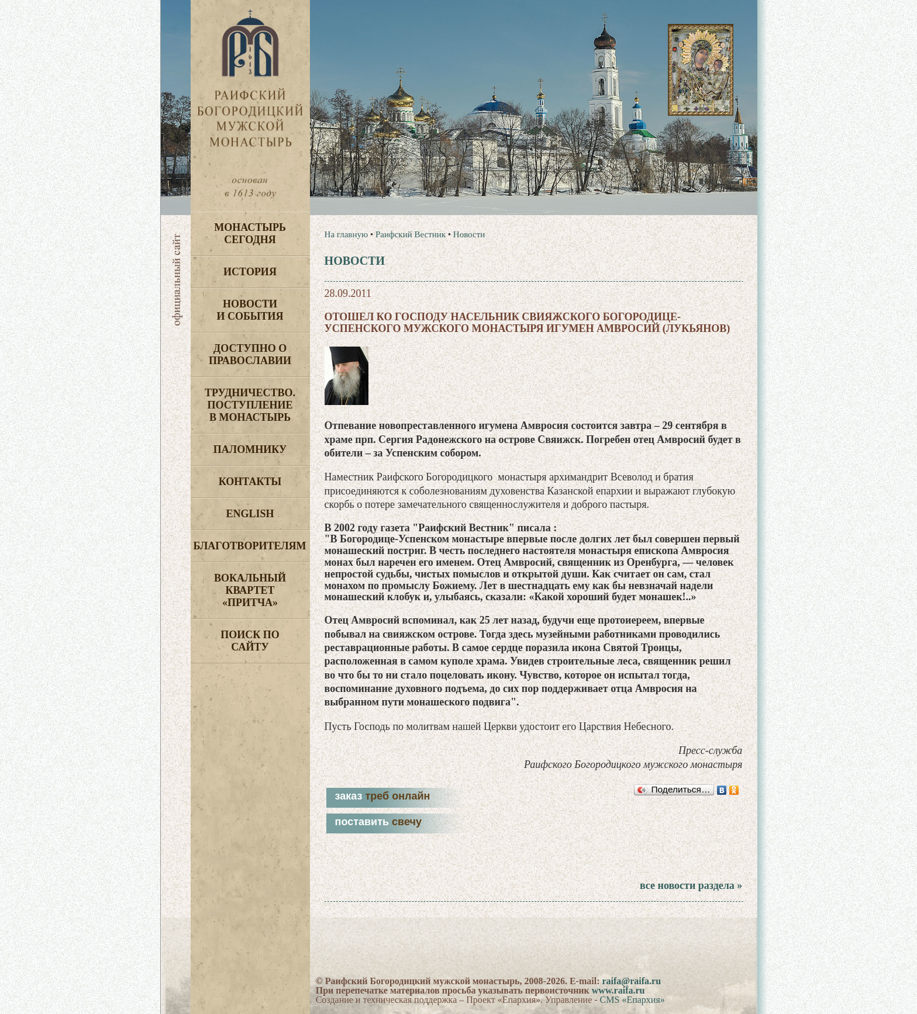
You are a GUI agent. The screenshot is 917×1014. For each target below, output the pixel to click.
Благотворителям (250, 546)
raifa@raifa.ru (631, 981)
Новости (469, 234)
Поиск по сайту (250, 641)
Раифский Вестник (410, 234)
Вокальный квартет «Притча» (250, 590)
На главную (346, 234)
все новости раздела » (691, 885)
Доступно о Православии (250, 354)
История (250, 272)
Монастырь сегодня (250, 233)
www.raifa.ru (618, 990)
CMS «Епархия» (632, 1000)
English (250, 514)
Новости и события (249, 310)
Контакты (250, 481)
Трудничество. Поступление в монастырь (250, 405)
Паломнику (250, 449)
